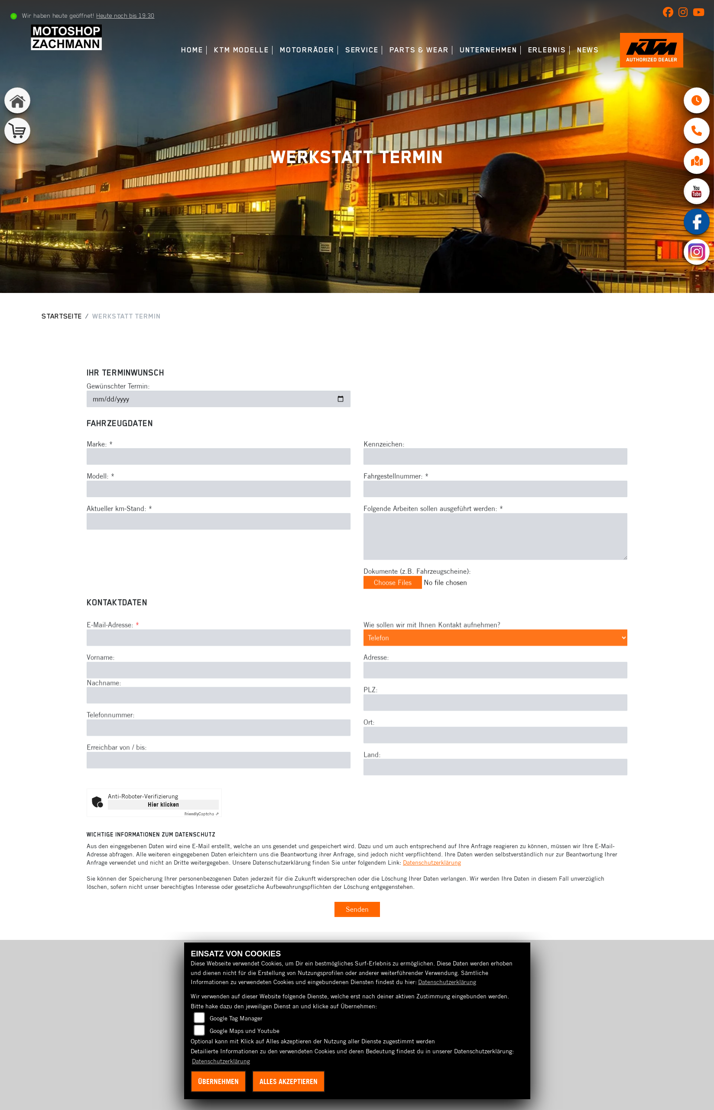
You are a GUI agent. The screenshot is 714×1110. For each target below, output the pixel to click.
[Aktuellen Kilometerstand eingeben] (219, 537)
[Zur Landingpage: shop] (17, 131)
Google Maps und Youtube (244, 1031)
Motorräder (306, 50)
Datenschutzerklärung (432, 862)
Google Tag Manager (236, 1018)
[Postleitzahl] (495, 735)
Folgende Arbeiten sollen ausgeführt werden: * (433, 525)
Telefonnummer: (111, 747)
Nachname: (104, 715)
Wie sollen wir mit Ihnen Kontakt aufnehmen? (431, 657)
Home (191, 50)
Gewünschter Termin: (118, 402)
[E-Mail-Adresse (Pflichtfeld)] (219, 670)
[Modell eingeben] (219, 505)
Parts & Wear (418, 50)
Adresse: (376, 689)
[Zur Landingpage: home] (17, 100)
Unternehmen (487, 50)
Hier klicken (163, 804)
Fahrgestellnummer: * (395, 492)
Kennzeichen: (384, 460)
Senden (357, 909)
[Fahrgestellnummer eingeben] (495, 505)
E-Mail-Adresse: (113, 657)
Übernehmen (218, 1081)
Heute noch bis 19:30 (126, 15)
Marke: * (100, 460)
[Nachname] (219, 728)
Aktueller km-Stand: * (119, 525)
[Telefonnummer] (219, 760)
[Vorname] (219, 703)
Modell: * (100, 492)
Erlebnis (546, 50)
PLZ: (370, 722)
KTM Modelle (240, 50)
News (587, 50)
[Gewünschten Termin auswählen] (219, 415)
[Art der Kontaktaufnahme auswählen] (495, 670)
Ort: (369, 754)
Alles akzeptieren (289, 1081)
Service (360, 50)
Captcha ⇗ (202, 814)
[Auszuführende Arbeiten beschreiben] (495, 552)
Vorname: (101, 689)
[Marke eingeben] (219, 473)
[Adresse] (495, 703)
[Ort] (495, 767)
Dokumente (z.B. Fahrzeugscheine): (417, 587)
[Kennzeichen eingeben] (495, 473)
